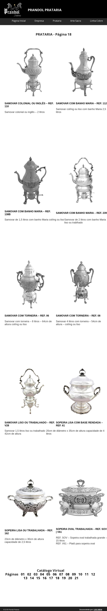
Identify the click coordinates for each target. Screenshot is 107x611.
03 (36, 574)
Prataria (57, 20)
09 (74, 574)
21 (77, 578)
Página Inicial (19, 20)
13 (25, 578)
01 (23, 574)
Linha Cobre (96, 20)
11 (87, 574)
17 (51, 578)
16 (45, 578)
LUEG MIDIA (98, 610)
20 (70, 578)
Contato (98, 27)
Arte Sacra (75, 20)
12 (93, 574)
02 (29, 574)
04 (42, 574)
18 (57, 578)
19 (64, 578)
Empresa (39, 20)
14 (32, 578)
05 (48, 574)
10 (80, 574)
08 (67, 574)
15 (38, 578)
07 (61, 574)
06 (55, 574)
